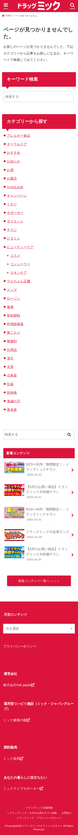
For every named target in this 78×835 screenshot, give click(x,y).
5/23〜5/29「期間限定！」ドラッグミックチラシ (36, 469)
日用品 (12, 350)
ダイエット (15, 221)
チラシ (12, 230)
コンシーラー (20, 264)
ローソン (13, 298)
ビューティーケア (20, 247)
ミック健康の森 (16, 720)
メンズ (12, 290)
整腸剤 (12, 341)
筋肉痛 (12, 392)
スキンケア (18, 272)
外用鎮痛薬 (15, 324)
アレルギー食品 (18, 135)
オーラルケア (17, 144)
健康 (10, 307)
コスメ (15, 255)
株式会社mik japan (18, 685)
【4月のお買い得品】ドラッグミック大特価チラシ (36, 554)
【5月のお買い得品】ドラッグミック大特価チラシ (36, 491)
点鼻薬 (12, 375)
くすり (12, 204)
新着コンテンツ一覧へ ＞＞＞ (39, 581)
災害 (10, 367)
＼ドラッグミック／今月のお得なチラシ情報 (32, 813)
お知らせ (13, 161)
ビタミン (13, 238)
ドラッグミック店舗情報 (39, 808)
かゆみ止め (15, 187)
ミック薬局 (13, 758)
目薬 (10, 384)
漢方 (10, 358)
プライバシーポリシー (19, 646)
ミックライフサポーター (23, 788)
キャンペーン (17, 195)
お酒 (10, 170)
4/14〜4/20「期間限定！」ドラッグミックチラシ (36, 514)
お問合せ (67, 813)
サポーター (15, 213)
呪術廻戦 (13, 315)
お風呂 (12, 178)
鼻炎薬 (12, 409)
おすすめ (13, 152)
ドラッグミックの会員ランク (36, 535)
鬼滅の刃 (13, 401)
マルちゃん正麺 (18, 281)
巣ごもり (13, 332)
